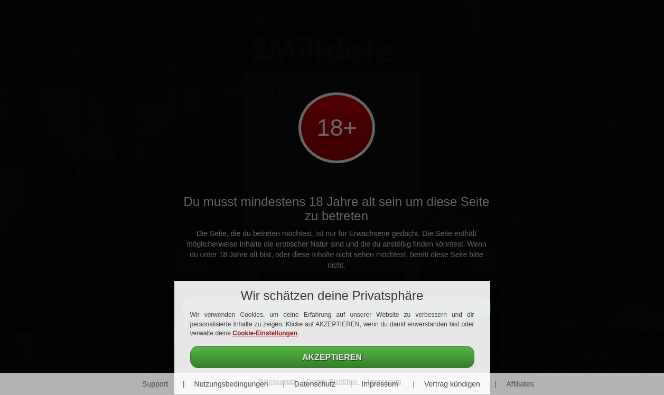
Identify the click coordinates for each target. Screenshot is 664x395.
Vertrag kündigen (452, 384)
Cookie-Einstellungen (264, 333)
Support (155, 384)
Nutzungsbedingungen (231, 384)
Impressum (379, 384)
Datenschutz (314, 384)
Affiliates (520, 384)
